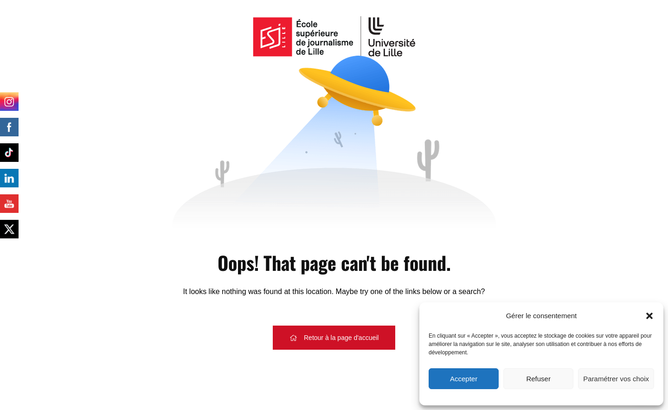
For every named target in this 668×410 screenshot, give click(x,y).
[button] (649, 315)
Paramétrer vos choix (616, 379)
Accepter (463, 379)
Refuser (538, 379)
